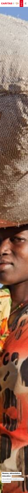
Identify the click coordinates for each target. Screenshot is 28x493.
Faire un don (21, 3)
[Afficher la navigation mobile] (25, 3)
